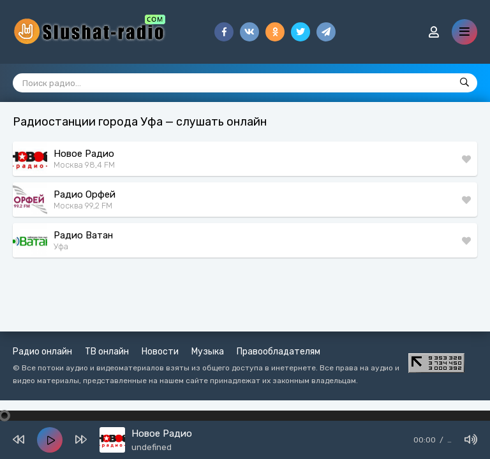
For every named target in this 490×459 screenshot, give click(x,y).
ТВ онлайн (107, 351)
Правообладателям (278, 351)
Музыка (207, 351)
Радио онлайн (42, 351)
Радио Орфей (84, 194)
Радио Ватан (83, 235)
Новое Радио (84, 153)
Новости (160, 351)
